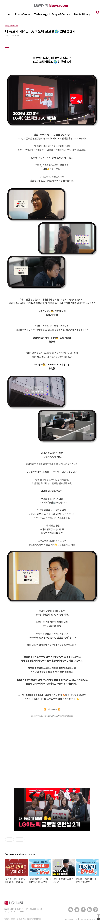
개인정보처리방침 (71, 919)
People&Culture (61, 14)
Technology (41, 14)
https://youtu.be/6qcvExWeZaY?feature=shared (52, 715)
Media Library (82, 14)
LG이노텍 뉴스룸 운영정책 (89, 919)
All (9, 14)
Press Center (22, 14)
